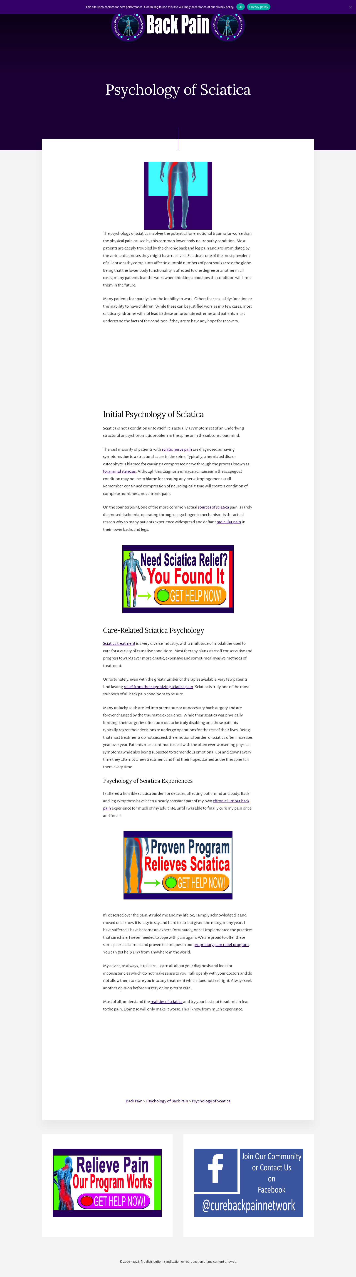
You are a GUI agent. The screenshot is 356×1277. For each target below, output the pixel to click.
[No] (350, 7)
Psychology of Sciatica (211, 1101)
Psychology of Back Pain (167, 1101)
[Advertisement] (178, 363)
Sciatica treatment (119, 643)
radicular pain (229, 522)
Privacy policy (258, 7)
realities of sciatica (167, 1001)
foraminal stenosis (119, 471)
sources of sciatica (213, 507)
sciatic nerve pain (177, 449)
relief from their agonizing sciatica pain (158, 686)
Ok (240, 7)
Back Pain (134, 1101)
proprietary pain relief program (221, 944)
